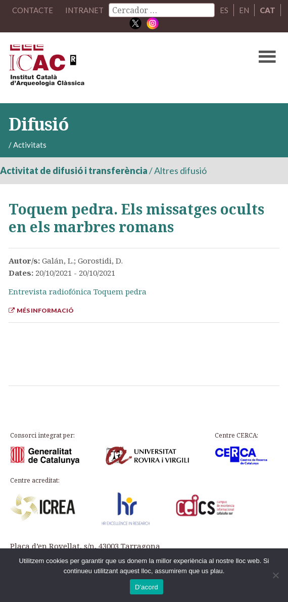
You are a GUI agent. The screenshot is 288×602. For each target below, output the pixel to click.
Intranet (84, 10)
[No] (275, 575)
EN (244, 10)
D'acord (146, 587)
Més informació (41, 310)
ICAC (115, 68)
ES (224, 10)
